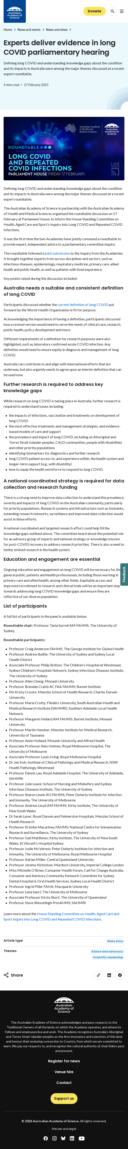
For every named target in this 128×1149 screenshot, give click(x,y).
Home (8, 30)
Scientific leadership (108, 957)
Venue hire (64, 1071)
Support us (64, 1098)
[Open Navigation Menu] (121, 11)
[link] (98, 975)
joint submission (57, 253)
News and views (57, 30)
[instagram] (54, 1138)
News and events (29, 30)
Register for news (64, 1061)
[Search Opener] (112, 11)
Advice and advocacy (107, 951)
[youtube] (82, 1138)
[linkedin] (109, 975)
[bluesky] (63, 1138)
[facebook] (119, 975)
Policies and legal (64, 1129)
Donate (94, 11)
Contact (64, 1082)
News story (115, 941)
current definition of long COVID (83, 304)
